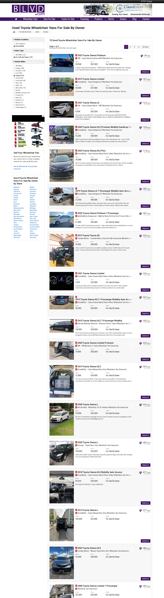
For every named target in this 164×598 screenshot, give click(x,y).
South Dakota (18, 229)
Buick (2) (19, 98)
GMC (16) (19, 85)
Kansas (32, 202)
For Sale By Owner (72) (24, 57)
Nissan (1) (19, 102)
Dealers (123, 19)
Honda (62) (19, 78)
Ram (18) (19, 83)
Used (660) (20, 46)
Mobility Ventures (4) (23, 93)
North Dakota (34, 220)
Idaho (31, 197)
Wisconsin (17, 237)
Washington (17, 235)
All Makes (19, 66)
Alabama (17, 187)
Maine (16, 206)
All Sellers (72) (21, 55)
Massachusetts (19, 208)
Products (98, 19)
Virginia (32, 233)
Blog (134, 19)
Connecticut (18, 193)
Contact (145, 19)
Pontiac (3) (19, 95)
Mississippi (33, 210)
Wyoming (33, 237)
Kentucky (17, 204)
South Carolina (35, 227)
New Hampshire (19, 216)
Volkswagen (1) (21, 107)
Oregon (16, 225)
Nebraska (17, 214)
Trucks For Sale (67, 19)
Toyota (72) (20, 76)
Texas (16, 231)
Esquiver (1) (20, 100)
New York (33, 218)
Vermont (16, 233)
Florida (16, 195)
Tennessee (33, 229)
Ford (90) (19, 73)
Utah (31, 231)
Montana (33, 212)
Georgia (32, 195)
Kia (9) (18, 90)
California (17, 191)
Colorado (33, 191)
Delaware (33, 193)
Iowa (15, 202)
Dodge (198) (20, 68)
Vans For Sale (49, 19)
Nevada (32, 214)
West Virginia (34, 235)
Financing (84, 19)
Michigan (33, 208)
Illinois (16, 200)
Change (149, 1)
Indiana (32, 200)
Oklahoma (33, 223)
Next (145, 47)
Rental (111, 19)
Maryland (33, 206)
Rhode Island (18, 227)
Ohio (15, 223)
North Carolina (18, 220)
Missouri (16, 212)
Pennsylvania (34, 225)
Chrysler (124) (20, 71)
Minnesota (17, 210)
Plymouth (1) (20, 105)
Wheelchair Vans (30, 19)
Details (145, 72)
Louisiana (33, 204)
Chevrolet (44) (20, 80)
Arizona (16, 189)
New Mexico (18, 218)
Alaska (32, 187)
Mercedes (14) (21, 88)
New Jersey (34, 216)
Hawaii (16, 197)
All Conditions (20, 44)
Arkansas (33, 189)
